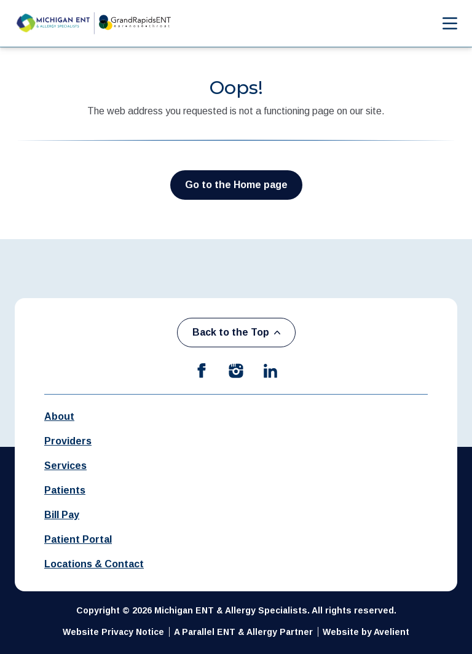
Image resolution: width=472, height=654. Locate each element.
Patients (64, 490)
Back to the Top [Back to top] (236, 332)
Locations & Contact (94, 564)
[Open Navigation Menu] (443, 23)
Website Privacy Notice (113, 632)
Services (65, 465)
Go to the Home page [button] (236, 184)
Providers (68, 441)
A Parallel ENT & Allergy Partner (243, 632)
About (59, 416)
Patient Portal (78, 539)
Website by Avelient (366, 632)
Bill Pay (61, 515)
